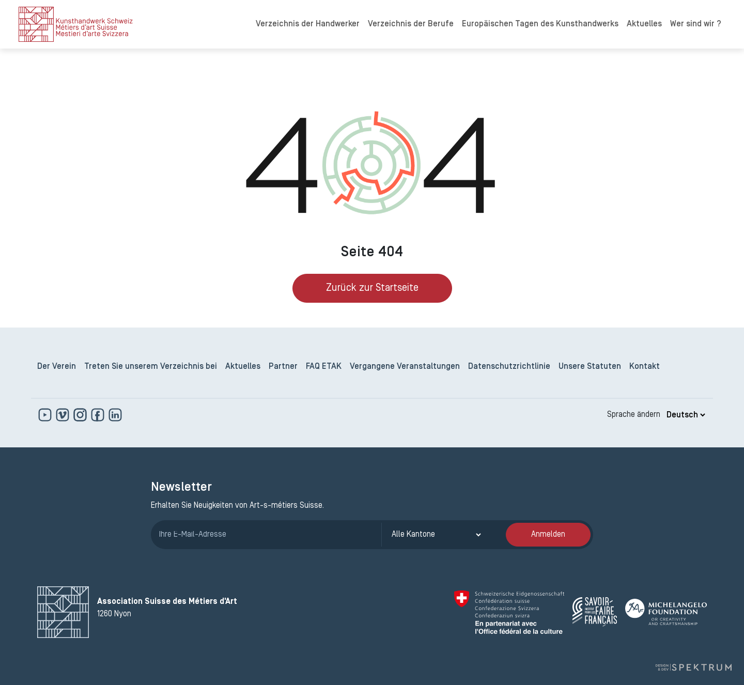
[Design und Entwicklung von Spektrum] (693, 668)
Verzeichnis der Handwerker (308, 24)
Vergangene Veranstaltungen (405, 366)
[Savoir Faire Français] (594, 612)
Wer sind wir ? (695, 24)
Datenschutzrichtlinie (509, 366)
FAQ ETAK (324, 366)
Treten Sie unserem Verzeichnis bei (150, 366)
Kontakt (644, 366)
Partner (283, 366)
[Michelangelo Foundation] (666, 612)
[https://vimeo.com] (63, 414)
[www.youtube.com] (46, 414)
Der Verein (56, 366)
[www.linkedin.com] (115, 414)
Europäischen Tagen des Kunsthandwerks (540, 24)
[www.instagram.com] (81, 414)
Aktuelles (644, 24)
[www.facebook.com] (98, 414)
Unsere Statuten (590, 366)
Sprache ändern (633, 414)
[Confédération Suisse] (509, 612)
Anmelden (548, 534)
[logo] (76, 24)
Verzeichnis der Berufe (411, 24)
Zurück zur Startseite (372, 288)
